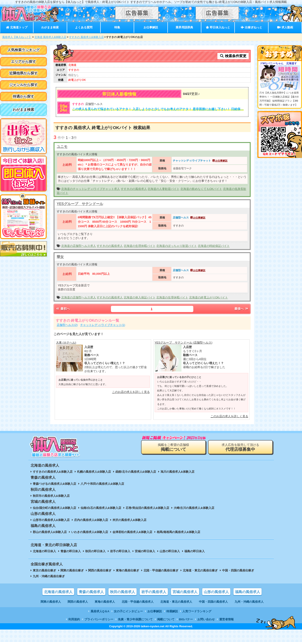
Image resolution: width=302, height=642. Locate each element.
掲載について (166, 619)
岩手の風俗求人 (153, 592)
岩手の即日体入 (120, 551)
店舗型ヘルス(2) (67, 325)
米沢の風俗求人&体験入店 (129, 520)
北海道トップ (17, 27)
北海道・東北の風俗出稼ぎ (200, 570)
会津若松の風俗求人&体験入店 (132, 532)
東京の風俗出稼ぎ (44, 570)
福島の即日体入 (194, 551)
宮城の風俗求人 (185, 592)
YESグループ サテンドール (80, 204)
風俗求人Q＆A (100, 611)
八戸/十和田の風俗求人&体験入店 (102, 483)
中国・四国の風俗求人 (213, 601)
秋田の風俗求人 (122, 592)
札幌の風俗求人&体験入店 (94, 471)
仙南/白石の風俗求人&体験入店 (101, 508)
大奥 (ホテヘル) (66, 342)
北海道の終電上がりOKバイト (208, 297)
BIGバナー (186, 619)
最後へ (241, 309)
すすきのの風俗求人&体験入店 (53, 471)
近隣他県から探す (23, 73)
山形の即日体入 (170, 551)
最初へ (63, 309)
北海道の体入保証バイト (140, 297)
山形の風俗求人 (216, 592)
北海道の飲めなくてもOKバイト (201, 189)
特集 (117, 27)
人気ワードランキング (196, 611)
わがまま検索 (50, 27)
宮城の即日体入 (145, 551)
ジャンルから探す (23, 85)
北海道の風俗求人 (58, 592)
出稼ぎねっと (251, 27)
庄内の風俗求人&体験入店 (91, 520)
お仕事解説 (151, 27)
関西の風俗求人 (78, 601)
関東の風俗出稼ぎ (72, 570)
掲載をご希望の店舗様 (173, 447)
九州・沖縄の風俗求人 (249, 601)
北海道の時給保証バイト (214, 246)
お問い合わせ (206, 619)
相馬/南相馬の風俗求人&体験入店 (178, 532)
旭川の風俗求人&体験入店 (177, 471)
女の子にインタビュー (128, 611)
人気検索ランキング (23, 50)
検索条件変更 (233, 56)
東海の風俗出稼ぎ (127, 570)
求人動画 (285, 27)
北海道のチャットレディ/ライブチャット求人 (90, 189)
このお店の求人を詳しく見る (131, 392)
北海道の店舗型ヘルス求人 (78, 246)
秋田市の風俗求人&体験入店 (51, 495)
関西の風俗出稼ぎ (99, 570)
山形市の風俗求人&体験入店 (51, 520)
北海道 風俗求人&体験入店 (50, 37)
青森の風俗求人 (91, 592)
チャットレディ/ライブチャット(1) (102, 325)
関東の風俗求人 (51, 601)
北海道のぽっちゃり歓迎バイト (176, 246)
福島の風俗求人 (247, 592)
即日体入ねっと (218, 27)
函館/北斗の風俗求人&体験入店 (135, 471)
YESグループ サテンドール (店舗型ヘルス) (183, 342)
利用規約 (74, 619)
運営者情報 (226, 619)
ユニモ (62, 147)
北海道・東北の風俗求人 (176, 601)
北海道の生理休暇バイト (140, 246)
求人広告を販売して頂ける (240, 447)
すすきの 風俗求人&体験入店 (86, 37)
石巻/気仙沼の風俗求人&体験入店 (147, 508)
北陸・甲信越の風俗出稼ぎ (161, 570)
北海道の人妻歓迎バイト (163, 189)
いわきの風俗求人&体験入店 (89, 532)
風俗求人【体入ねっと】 (17, 37)
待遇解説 (172, 611)
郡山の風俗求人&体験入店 (50, 532)
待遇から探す (23, 96)
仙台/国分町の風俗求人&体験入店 (54, 508)
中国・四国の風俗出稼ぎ (238, 570)
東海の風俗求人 (105, 601)
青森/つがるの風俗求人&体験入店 (54, 483)
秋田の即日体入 (95, 551)
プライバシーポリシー (98, 619)
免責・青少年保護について (135, 619)
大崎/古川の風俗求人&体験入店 (194, 508)
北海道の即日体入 (44, 551)
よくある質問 (83, 27)
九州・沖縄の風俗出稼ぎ (49, 576)
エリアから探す (23, 61)
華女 (60, 257)
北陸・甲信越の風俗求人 (138, 601)
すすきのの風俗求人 (134, 189)
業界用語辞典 (184, 27)
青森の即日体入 (70, 551)
